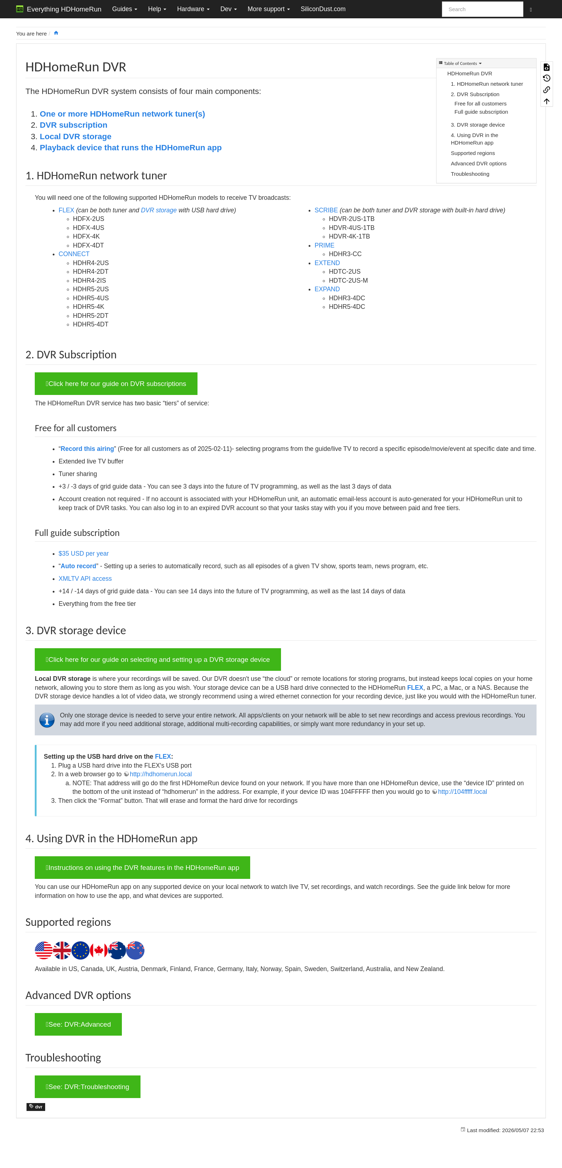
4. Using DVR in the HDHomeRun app (474, 139)
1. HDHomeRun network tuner (487, 84)
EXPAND (327, 289)
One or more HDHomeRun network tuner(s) (122, 113)
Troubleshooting (470, 174)
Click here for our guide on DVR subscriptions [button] (116, 383)
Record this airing (87, 448)
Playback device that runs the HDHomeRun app (131, 147)
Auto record (78, 566)
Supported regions (473, 153)
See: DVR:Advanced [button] (78, 1024)
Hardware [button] (193, 9)
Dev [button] (228, 9)
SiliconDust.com (323, 9)
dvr (35, 1107)
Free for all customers (480, 103)
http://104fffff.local (462, 791)
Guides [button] (124, 9)
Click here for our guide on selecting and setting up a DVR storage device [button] (158, 659)
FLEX (67, 210)
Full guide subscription (481, 112)
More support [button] (269, 9)
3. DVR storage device (478, 125)
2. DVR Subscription (475, 94)
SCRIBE (326, 210)
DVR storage (159, 210)
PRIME (324, 245)
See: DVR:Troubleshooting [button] (87, 1087)
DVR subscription (74, 125)
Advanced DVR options (479, 163)
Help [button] (157, 9)
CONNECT (74, 254)
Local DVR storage (75, 136)
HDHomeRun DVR (469, 73)
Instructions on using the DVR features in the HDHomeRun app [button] (142, 867)
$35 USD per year (84, 553)
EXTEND (327, 263)
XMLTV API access (85, 578)
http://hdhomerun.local (161, 774)
